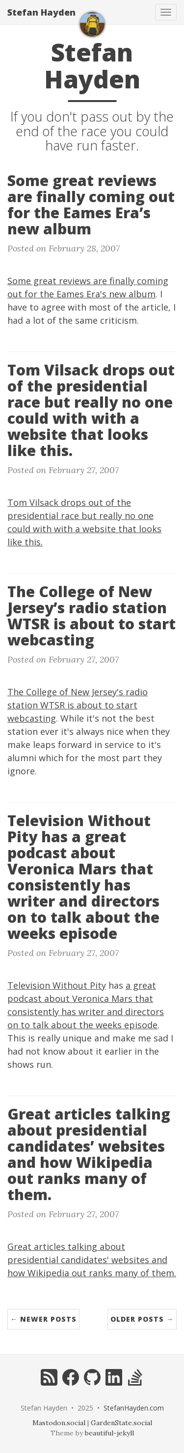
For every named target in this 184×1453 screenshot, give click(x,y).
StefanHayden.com (134, 1407)
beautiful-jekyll (109, 1433)
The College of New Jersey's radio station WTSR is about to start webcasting (77, 705)
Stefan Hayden (41, 12)
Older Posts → (142, 1319)
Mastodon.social (58, 1422)
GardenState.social (121, 1422)
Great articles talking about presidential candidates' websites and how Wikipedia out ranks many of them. (91, 1260)
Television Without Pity (56, 985)
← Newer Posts (43, 1319)
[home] (92, 24)
